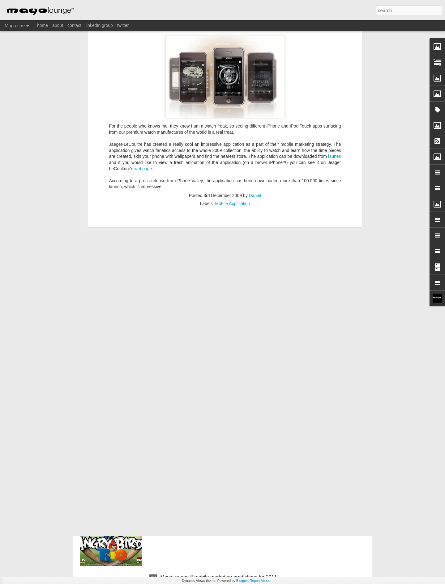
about (57, 25)
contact (74, 25)
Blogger (242, 580)
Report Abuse (260, 580)
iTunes (334, 68)
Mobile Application (232, 115)
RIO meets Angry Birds (185, 507)
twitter (123, 25)
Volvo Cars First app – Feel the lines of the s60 (211, 436)
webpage (143, 80)
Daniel (255, 107)
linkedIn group (99, 25)
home (42, 25)
